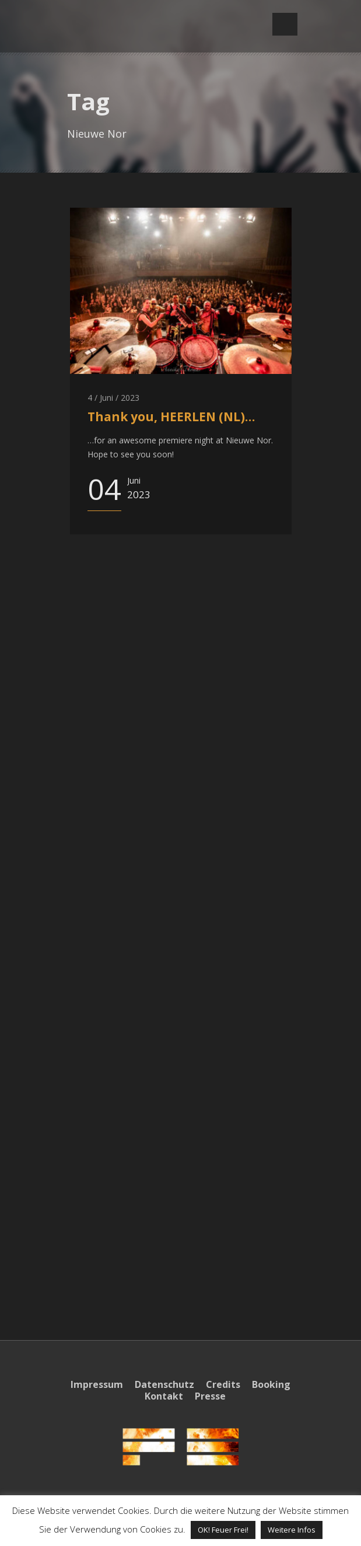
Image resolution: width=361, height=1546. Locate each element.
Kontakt (164, 1396)
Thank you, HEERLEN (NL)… (171, 416)
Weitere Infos (292, 1529)
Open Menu (284, 24)
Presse (210, 1396)
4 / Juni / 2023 (113, 397)
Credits (223, 1384)
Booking (271, 1384)
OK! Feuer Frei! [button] (223, 1529)
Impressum (97, 1384)
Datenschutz (164, 1384)
